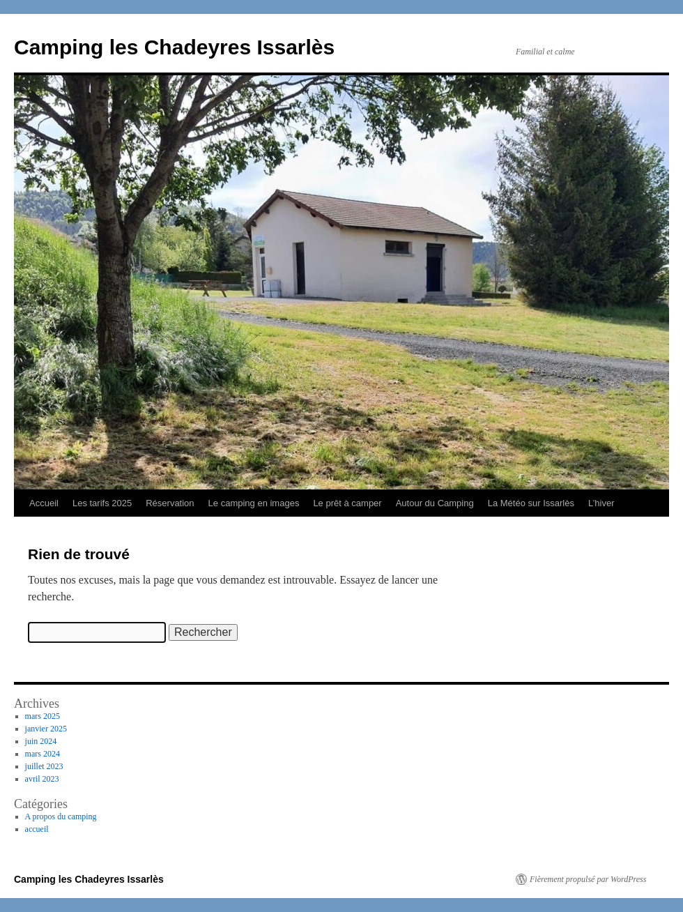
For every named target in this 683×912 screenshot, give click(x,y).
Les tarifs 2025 (102, 503)
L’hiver (601, 503)
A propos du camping (61, 816)
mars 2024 (42, 754)
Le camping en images (254, 503)
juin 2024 (41, 741)
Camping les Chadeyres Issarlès (174, 47)
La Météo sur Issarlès (531, 503)
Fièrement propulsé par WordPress (588, 879)
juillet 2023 (44, 766)
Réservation (170, 503)
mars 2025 (42, 716)
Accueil (44, 503)
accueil (37, 829)
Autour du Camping (435, 503)
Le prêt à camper (347, 503)
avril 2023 (42, 779)
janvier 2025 (46, 729)
